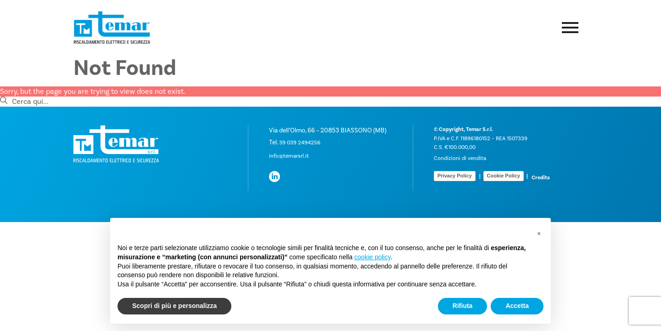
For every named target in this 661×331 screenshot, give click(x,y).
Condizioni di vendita (460, 158)
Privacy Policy (454, 175)
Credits (541, 177)
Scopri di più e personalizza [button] (174, 305)
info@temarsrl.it (289, 156)
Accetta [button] (517, 305)
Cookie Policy (503, 175)
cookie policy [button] (372, 257)
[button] (539, 232)
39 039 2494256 (299, 142)
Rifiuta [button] (463, 305)
